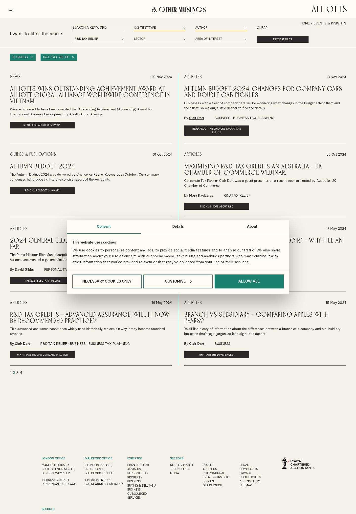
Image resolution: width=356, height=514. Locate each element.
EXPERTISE (135, 458)
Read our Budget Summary (36, 189)
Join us (208, 480)
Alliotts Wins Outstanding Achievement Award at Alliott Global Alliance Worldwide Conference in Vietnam (90, 94)
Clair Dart (196, 117)
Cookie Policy (251, 476)
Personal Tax (138, 473)
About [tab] (252, 226)
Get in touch (213, 484)
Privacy (246, 473)
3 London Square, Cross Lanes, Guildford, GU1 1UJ (99, 469)
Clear (253, 28)
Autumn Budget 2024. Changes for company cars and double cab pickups (263, 91)
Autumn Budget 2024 (42, 166)
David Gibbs (24, 268)
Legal (245, 465)
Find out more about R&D (210, 206)
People (208, 465)
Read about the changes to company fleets (210, 130)
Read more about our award (36, 124)
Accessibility (251, 480)
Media (174, 473)
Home (305, 23)
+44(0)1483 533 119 (98, 479)
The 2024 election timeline (36, 279)
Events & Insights (217, 476)
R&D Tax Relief (56, 57)
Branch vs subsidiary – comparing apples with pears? (256, 316)
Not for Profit (182, 465)
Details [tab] (178, 226)
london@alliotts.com (59, 487)
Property (135, 476)
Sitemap (247, 484)
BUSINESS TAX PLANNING (253, 117)
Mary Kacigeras (201, 195)
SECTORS (176, 458)
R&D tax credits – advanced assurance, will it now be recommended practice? (89, 316)
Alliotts (328, 8)
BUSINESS (222, 117)
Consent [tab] (104, 226)
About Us (210, 469)
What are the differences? (211, 353)
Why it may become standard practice (36, 355)
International (214, 473)
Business (20, 57)
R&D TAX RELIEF (237, 195)
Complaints (250, 469)
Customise (178, 281)
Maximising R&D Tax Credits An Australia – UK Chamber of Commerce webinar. (253, 169)
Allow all (249, 281)
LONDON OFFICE (53, 458)
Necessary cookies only (107, 281)
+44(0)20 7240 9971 (55, 483)
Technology (180, 469)
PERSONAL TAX (56, 268)
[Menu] (11, 7)
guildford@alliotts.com (105, 483)
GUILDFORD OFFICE (98, 458)
